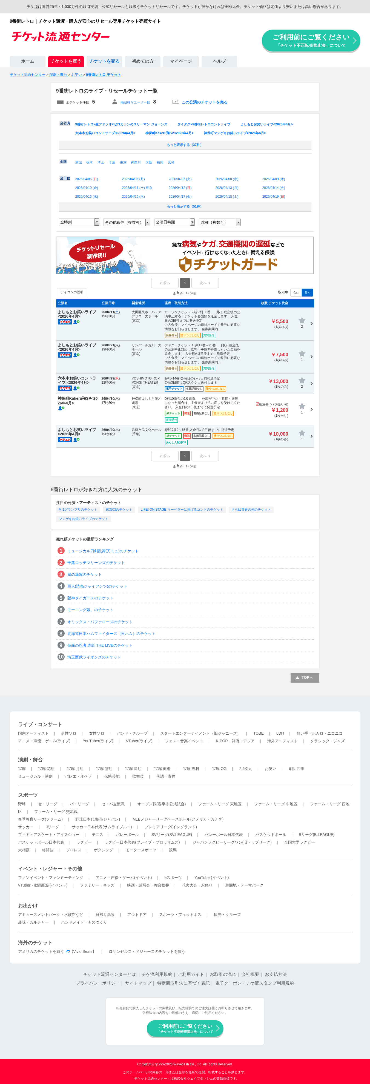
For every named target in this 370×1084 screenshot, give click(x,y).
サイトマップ (138, 983)
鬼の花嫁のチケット (84, 574)
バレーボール (127, 834)
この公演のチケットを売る (205, 102)
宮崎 (171, 162)
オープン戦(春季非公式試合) (161, 804)
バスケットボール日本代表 (41, 842)
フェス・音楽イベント (184, 741)
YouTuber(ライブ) (98, 741)
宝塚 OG (219, 768)
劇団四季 (296, 768)
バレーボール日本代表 (224, 834)
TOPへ (307, 677)
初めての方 (143, 61)
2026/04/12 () (180, 188)
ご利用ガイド (191, 974)
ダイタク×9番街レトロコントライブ (203, 124)
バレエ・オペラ (78, 776)
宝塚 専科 (191, 768)
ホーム (27, 61)
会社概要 (250, 974)
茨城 (78, 162)
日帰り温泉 (105, 914)
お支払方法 (276, 974)
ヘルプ (219, 61)
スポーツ (28, 795)
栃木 (89, 162)
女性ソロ (96, 733)
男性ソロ (68, 733)
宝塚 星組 (133, 768)
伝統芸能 (112, 776)
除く (307, 292)
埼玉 (100, 162)
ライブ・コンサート (40, 724)
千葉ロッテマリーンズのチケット (96, 562)
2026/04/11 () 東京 (137, 188)
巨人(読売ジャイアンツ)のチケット (97, 586)
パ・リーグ (79, 804)
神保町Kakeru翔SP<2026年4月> (169, 133)
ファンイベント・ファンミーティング (50, 877)
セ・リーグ (47, 804)
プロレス (73, 850)
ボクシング (103, 850)
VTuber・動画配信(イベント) (43, 885)
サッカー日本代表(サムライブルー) (102, 827)
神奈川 (136, 162)
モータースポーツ (141, 850)
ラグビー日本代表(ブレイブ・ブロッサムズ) (142, 842)
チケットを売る (104, 61)
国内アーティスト (33, 733)
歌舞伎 (138, 776)
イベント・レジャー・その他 (50, 869)
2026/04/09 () (273, 179)
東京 (123, 162)
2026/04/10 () (86, 188)
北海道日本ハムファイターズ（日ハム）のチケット (111, 633)
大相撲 (24, 850)
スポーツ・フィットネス (180, 914)
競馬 (173, 850)
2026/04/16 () (133, 197)
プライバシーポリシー (98, 983)
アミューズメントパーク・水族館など (50, 914)
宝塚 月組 (75, 768)
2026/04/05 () (86, 179)
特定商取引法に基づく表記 (183, 983)
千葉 (112, 162)
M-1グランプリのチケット (78, 509)
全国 (63, 161)
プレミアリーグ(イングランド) (171, 827)
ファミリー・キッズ (97, 885)
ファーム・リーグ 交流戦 (56, 811)
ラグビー (84, 842)
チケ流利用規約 (157, 974)
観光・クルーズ (227, 914)
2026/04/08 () (227, 179)
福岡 (160, 162)
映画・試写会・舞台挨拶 (148, 885)
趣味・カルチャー (33, 922)
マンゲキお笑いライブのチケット (83, 519)
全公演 (65, 123)
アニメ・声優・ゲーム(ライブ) (44, 741)
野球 (22, 804)
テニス (97, 834)
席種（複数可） (214, 222)
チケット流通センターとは (109, 974)
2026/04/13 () (227, 188)
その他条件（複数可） (124, 222)
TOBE (258, 733)
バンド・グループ (132, 733)
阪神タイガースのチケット (90, 598)
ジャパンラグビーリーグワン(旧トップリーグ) (232, 842)
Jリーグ (52, 827)
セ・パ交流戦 (113, 804)
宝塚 (22, 768)
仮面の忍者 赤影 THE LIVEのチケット (100, 645)
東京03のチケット (119, 509)
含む (296, 292)
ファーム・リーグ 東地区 (220, 804)
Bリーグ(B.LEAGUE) (317, 834)
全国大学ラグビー (299, 842)
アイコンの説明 (72, 292)
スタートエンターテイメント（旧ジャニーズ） (200, 733)
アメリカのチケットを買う (41, 951)
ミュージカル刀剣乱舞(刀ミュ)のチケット (103, 551)
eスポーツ (173, 877)
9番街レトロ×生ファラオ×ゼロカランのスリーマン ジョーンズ (121, 124)
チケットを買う (66, 61)
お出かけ (28, 905)
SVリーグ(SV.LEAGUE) (171, 834)
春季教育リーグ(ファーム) (40, 819)
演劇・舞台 (30, 760)
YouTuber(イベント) (211, 877)
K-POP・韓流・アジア (235, 741)
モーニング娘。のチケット (90, 610)
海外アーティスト (282, 741)
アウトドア (137, 914)
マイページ (181, 61)
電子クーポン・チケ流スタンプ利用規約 (254, 983)
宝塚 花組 (46, 768)
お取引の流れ (223, 974)
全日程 (65, 178)
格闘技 (47, 850)
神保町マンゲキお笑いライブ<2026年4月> (235, 133)
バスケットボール (271, 834)
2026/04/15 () (86, 197)
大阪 (148, 162)
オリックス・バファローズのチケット (100, 622)
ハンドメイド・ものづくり (84, 922)
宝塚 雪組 (104, 768)
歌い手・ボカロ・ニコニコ (320, 733)
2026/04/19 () (273, 197)
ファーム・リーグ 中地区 (275, 804)
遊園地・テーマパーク (244, 885)
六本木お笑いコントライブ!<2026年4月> (105, 133)
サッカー (25, 827)
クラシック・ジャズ (327, 741)
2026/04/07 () (180, 179)
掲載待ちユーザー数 (135, 102)
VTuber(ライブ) (139, 741)
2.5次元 (245, 768)
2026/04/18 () (227, 197)
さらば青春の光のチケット (251, 509)
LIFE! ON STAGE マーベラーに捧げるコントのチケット (182, 509)
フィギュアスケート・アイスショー (48, 834)
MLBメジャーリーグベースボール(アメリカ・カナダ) (178, 819)
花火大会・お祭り (197, 885)
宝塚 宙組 (162, 768)
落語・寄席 (166, 776)
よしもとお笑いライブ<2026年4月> (266, 124)
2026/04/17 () (180, 197)
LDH (280, 733)
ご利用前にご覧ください (311, 40)
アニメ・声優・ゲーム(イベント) (124, 877)
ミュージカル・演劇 (35, 776)
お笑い (270, 768)
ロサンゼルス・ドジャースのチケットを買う (147, 951)
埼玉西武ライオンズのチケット (94, 657)
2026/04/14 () (273, 188)
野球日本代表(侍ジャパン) (97, 819)
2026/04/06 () (133, 179)
